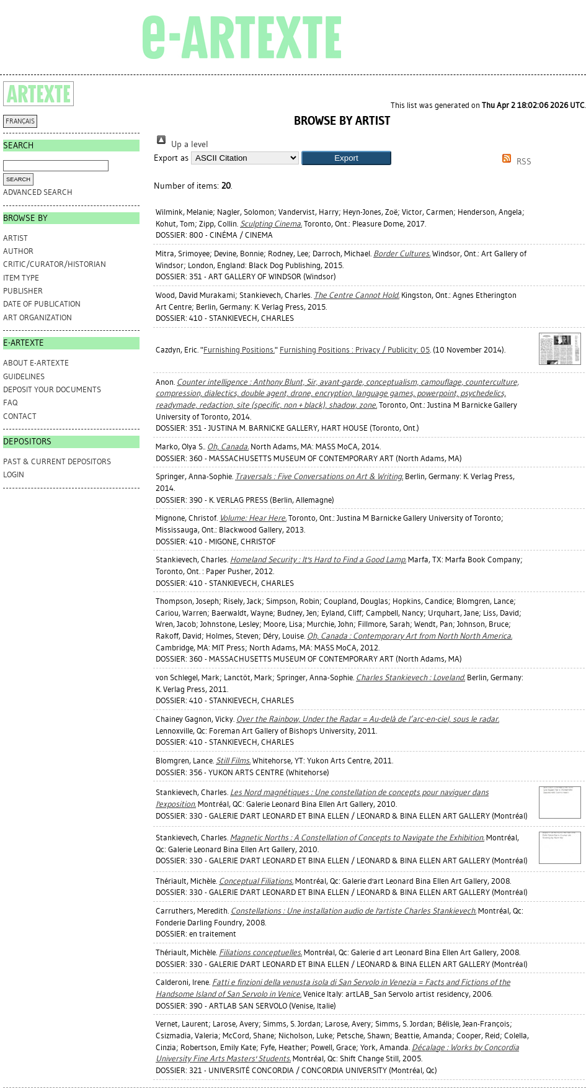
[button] (346, 158)
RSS (514, 161)
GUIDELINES (24, 376)
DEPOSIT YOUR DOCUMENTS (52, 389)
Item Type (21, 277)
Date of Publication (42, 303)
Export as (171, 158)
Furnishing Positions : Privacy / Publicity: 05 (355, 349)
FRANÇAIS (20, 121)
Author (18, 251)
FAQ (10, 402)
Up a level (181, 144)
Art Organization (37, 317)
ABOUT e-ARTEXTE (36, 362)
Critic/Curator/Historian (54, 264)
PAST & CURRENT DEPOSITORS (57, 461)
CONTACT (20, 416)
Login (13, 474)
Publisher (23, 290)
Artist (15, 238)
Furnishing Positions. (239, 349)
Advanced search (38, 192)
